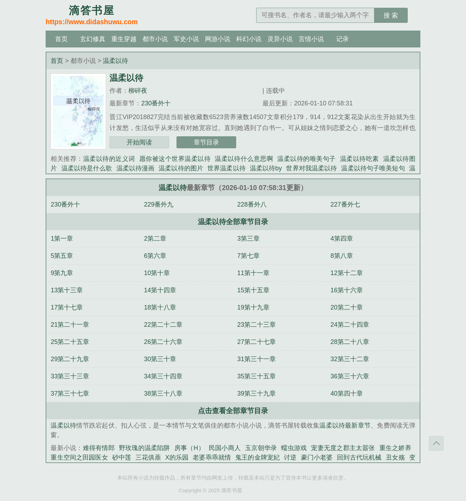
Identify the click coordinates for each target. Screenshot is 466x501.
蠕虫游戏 (294, 447)
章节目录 (206, 142)
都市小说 (155, 39)
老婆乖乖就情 (212, 457)
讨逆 (290, 457)
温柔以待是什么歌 (86, 168)
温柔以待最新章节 (345, 425)
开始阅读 (139, 142)
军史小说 (186, 39)
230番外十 (156, 103)
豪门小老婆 (317, 457)
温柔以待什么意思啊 (244, 158)
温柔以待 (115, 60)
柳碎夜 (137, 90)
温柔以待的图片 (181, 168)
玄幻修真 (92, 39)
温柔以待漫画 (135, 168)
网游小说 (217, 39)
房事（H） (189, 447)
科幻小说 (248, 39)
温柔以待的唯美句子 (306, 158)
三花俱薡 (148, 457)
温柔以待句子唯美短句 (373, 168)
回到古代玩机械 (359, 457)
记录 (342, 39)
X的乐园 (177, 457)
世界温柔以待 (226, 168)
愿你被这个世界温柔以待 (175, 158)
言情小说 (311, 39)
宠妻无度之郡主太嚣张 (343, 447)
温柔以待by (266, 168)
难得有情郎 (99, 447)
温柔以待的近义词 (109, 158)
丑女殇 (395, 457)
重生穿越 (124, 39)
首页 (61, 39)
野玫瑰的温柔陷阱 (144, 447)
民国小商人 (225, 447)
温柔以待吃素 (359, 158)
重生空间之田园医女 (79, 457)
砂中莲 (121, 457)
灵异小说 (280, 39)
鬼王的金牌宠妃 (257, 457)
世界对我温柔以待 (311, 168)
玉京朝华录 (261, 447)
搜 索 (391, 15)
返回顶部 (436, 443)
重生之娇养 (395, 447)
